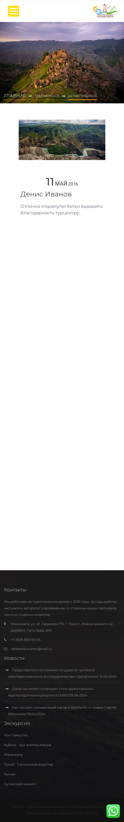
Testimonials (47, 96)
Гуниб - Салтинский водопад (28, 764)
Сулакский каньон (19, 784)
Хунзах (9, 774)
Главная (15, 95)
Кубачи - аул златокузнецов (27, 745)
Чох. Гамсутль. (16, 735)
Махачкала (13, 755)
